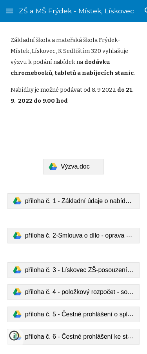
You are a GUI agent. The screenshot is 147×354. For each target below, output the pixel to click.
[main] (73, 85)
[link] (73, 166)
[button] (9, 11)
